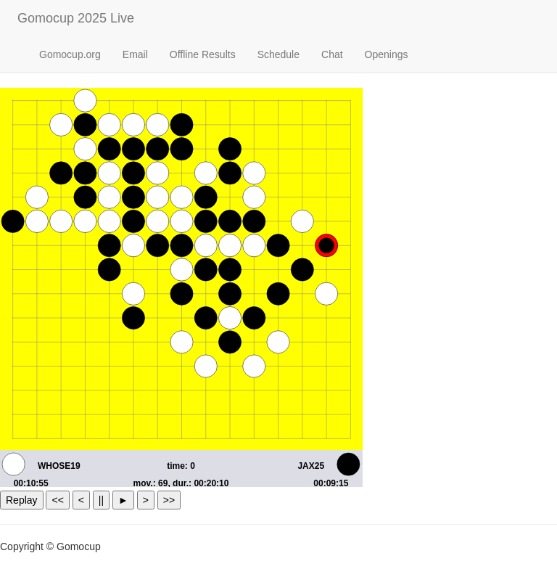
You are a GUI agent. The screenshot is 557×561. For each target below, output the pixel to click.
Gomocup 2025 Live (75, 18)
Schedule (278, 54)
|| (101, 500)
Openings (386, 54)
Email (135, 54)
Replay (22, 500)
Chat (332, 54)
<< (57, 500)
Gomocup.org (70, 54)
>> (169, 500)
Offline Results (203, 54)
